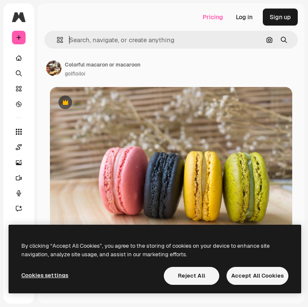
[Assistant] (23, 208)
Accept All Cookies (257, 275)
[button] (56, 40)
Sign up (280, 17)
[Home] (19, 58)
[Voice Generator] (23, 193)
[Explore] (19, 104)
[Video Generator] (23, 178)
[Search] (19, 73)
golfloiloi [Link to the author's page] (75, 73)
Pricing (213, 17)
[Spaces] (23, 147)
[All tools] (19, 132)
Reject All (191, 275)
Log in (244, 17)
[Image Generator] (23, 162)
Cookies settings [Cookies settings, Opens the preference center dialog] (44, 275)
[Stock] (19, 89)
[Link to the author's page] (53, 68)
